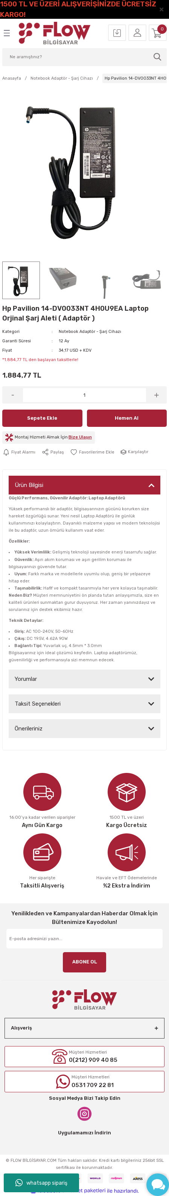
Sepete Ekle (42, 418)
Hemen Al (127, 418)
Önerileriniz (29, 728)
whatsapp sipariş (41, 1183)
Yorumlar (26, 679)
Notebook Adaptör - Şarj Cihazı (90, 331)
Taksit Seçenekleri (38, 703)
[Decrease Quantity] (12, 395)
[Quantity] (84, 395)
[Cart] (158, 33)
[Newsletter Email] (84, 938)
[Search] (84, 57)
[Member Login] (137, 33)
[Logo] (55, 33)
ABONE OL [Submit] (84, 962)
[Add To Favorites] (92, 452)
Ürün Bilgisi (29, 485)
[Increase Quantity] (156, 395)
